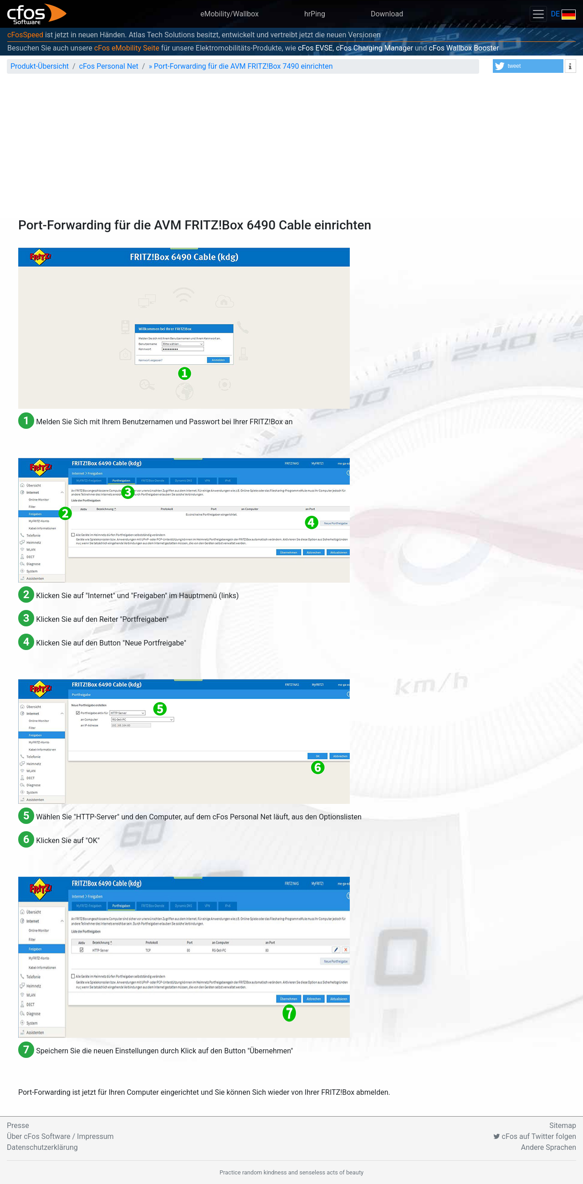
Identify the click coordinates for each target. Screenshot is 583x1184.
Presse (18, 1125)
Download (387, 14)
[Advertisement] (291, 149)
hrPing (314, 14)
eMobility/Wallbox (229, 14)
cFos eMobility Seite (126, 48)
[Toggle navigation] (538, 14)
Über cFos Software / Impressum (60, 1136)
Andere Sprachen (548, 1147)
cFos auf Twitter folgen (534, 1136)
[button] (528, 66)
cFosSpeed (25, 34)
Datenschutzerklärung (42, 1147)
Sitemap (562, 1125)
